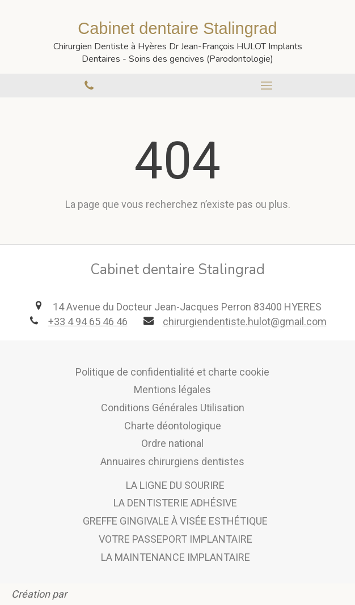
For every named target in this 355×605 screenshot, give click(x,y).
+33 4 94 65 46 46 (88, 321)
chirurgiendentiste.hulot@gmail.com (245, 321)
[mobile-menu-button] (266, 85)
